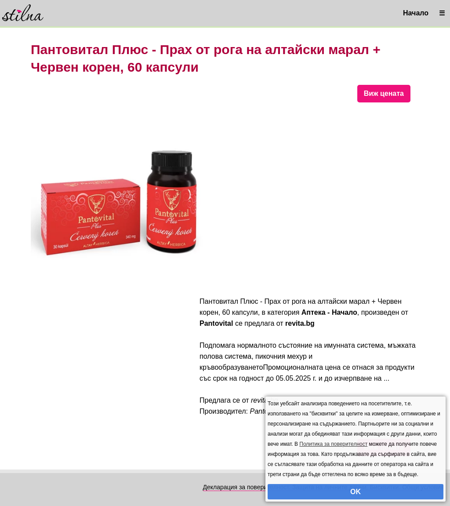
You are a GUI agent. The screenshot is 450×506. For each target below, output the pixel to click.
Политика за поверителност (333, 444)
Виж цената (384, 93)
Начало (415, 13)
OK (355, 491)
